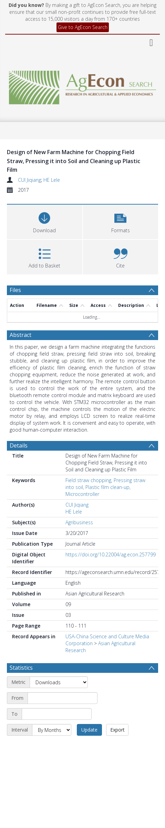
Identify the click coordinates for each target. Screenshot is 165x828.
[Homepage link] (82, 85)
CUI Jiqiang (29, 180)
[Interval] (51, 730)
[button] (120, 221)
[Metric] (59, 682)
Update (89, 729)
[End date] (57, 714)
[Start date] (62, 698)
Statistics (21, 667)
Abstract (20, 335)
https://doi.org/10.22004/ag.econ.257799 (110, 554)
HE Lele (51, 180)
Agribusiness (79, 522)
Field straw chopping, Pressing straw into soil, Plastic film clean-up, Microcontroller (105, 487)
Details (19, 445)
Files (15, 290)
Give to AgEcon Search (82, 27)
